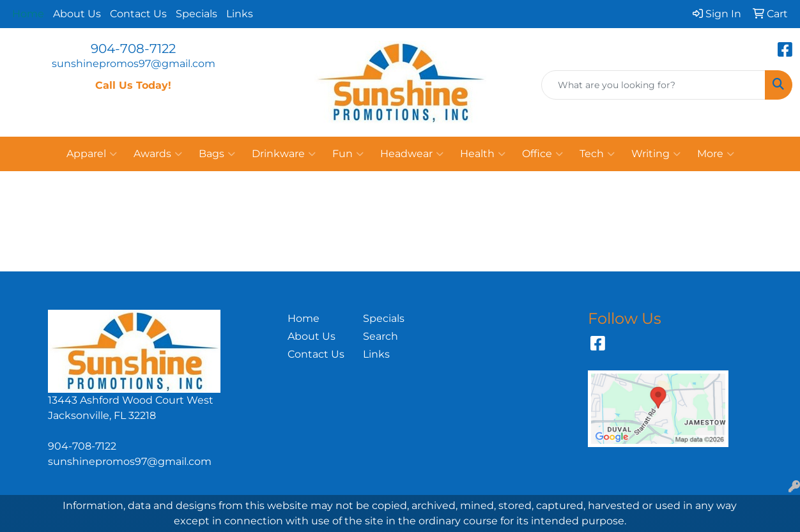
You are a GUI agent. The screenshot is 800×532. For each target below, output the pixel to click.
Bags (217, 154)
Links (239, 14)
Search (380, 336)
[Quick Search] (653, 85)
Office (542, 154)
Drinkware (284, 154)
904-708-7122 (133, 48)
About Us (77, 14)
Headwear (411, 154)
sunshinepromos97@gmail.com (133, 63)
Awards (158, 154)
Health (482, 154)
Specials (196, 14)
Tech (597, 154)
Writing (656, 154)
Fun (348, 154)
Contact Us (138, 14)
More (715, 154)
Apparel (91, 154)
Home (303, 318)
